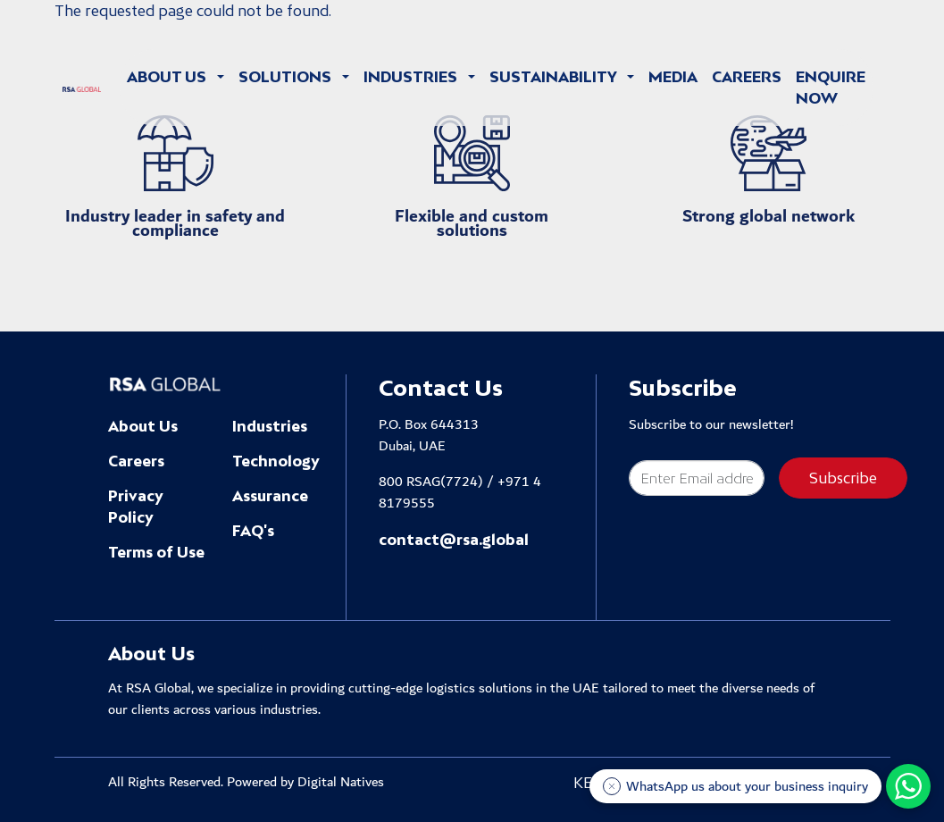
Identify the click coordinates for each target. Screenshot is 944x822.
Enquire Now (830, 87)
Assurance (270, 496)
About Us (143, 426)
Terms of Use (156, 552)
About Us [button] (168, 77)
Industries (269, 426)
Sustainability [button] (554, 77)
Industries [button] (412, 77)
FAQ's (253, 531)
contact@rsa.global (454, 540)
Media (673, 77)
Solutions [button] (286, 77)
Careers (746, 77)
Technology (276, 461)
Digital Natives (340, 782)
